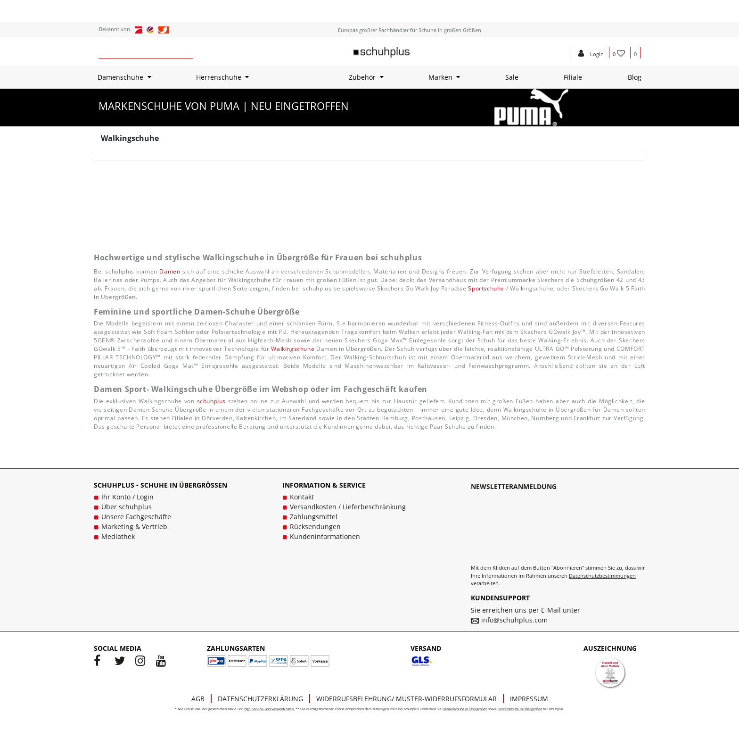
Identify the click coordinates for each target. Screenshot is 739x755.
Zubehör (362, 77)
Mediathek (118, 536)
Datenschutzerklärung (260, 698)
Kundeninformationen (325, 536)
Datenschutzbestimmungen (602, 575)
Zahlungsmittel (313, 516)
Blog (634, 77)
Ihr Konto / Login (127, 496)
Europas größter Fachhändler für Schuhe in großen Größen (409, 29)
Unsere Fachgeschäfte (136, 516)
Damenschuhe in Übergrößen (465, 709)
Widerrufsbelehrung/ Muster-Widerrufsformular (406, 698)
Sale (511, 77)
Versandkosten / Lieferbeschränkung (348, 506)
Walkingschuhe (292, 349)
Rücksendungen (315, 526)
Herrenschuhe (218, 77)
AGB (198, 698)
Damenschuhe (120, 77)
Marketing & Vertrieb (134, 526)
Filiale (573, 77)
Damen (169, 271)
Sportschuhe (486, 288)
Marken (440, 77)
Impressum (529, 698)
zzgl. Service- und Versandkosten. (269, 709)
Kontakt (302, 496)
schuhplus (211, 401)
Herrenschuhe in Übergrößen (520, 709)
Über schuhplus (126, 506)
